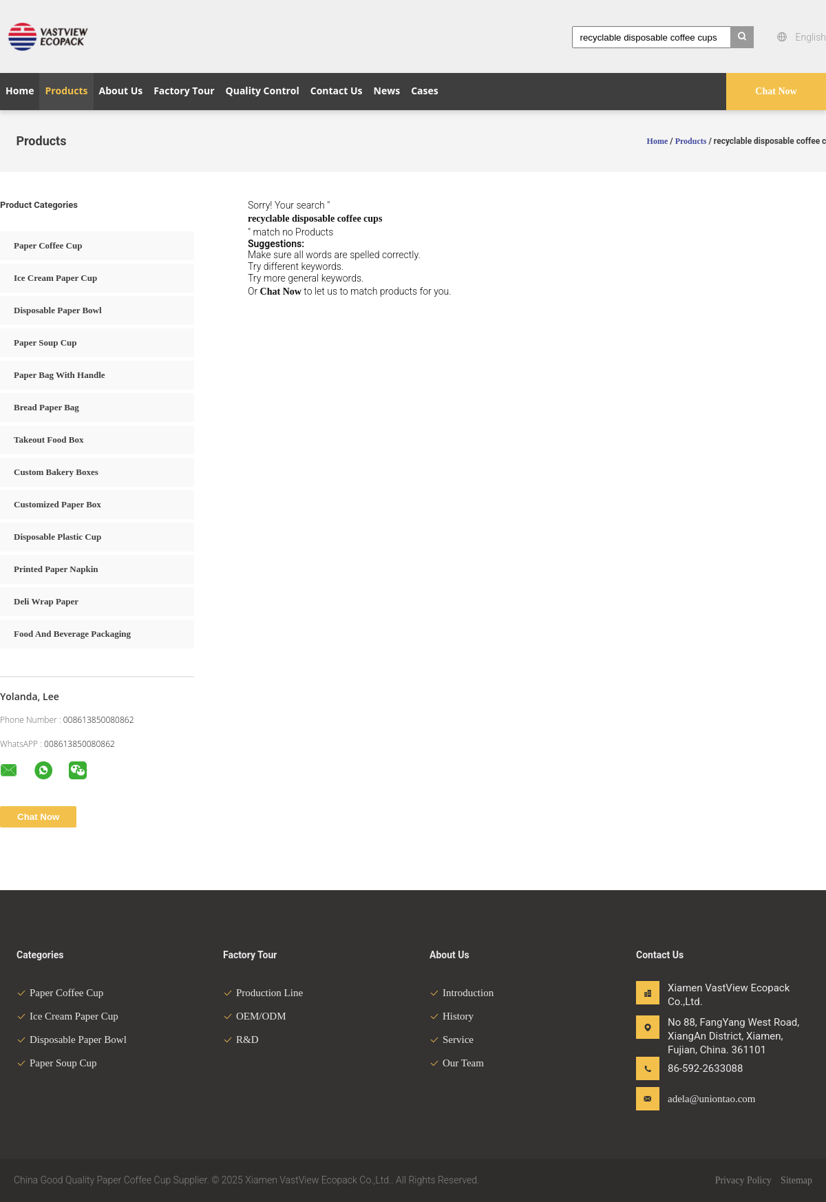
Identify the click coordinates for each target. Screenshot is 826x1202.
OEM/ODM (254, 1016)
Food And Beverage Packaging (72, 634)
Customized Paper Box (57, 504)
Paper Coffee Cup (48, 245)
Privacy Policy (743, 1180)
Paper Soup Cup (45, 342)
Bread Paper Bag (46, 407)
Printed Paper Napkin (56, 569)
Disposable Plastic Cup (57, 536)
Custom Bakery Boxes (56, 472)
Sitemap (796, 1180)
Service (452, 1039)
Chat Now (775, 91)
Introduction (462, 992)
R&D (241, 1039)
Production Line (263, 992)
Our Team (457, 1062)
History (452, 1016)
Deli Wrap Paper (46, 601)
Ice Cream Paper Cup (55, 278)
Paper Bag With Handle (59, 375)
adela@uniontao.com (711, 1098)
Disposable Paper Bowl (58, 310)
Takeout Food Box (48, 439)
